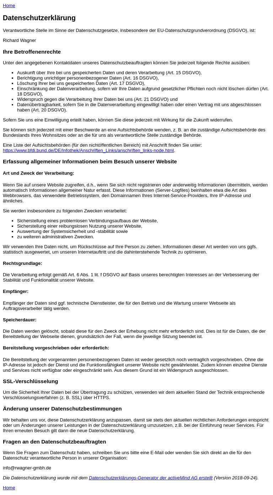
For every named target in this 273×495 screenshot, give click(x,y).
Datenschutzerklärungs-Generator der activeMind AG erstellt (151, 477)
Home (9, 5)
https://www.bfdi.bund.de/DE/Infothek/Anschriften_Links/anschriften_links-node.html (88, 150)
